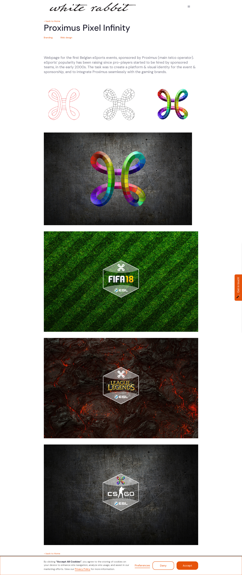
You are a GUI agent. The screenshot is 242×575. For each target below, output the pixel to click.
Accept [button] (187, 565)
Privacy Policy (82, 569)
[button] (189, 6)
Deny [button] (163, 565)
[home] (65, 6)
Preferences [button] (142, 565)
